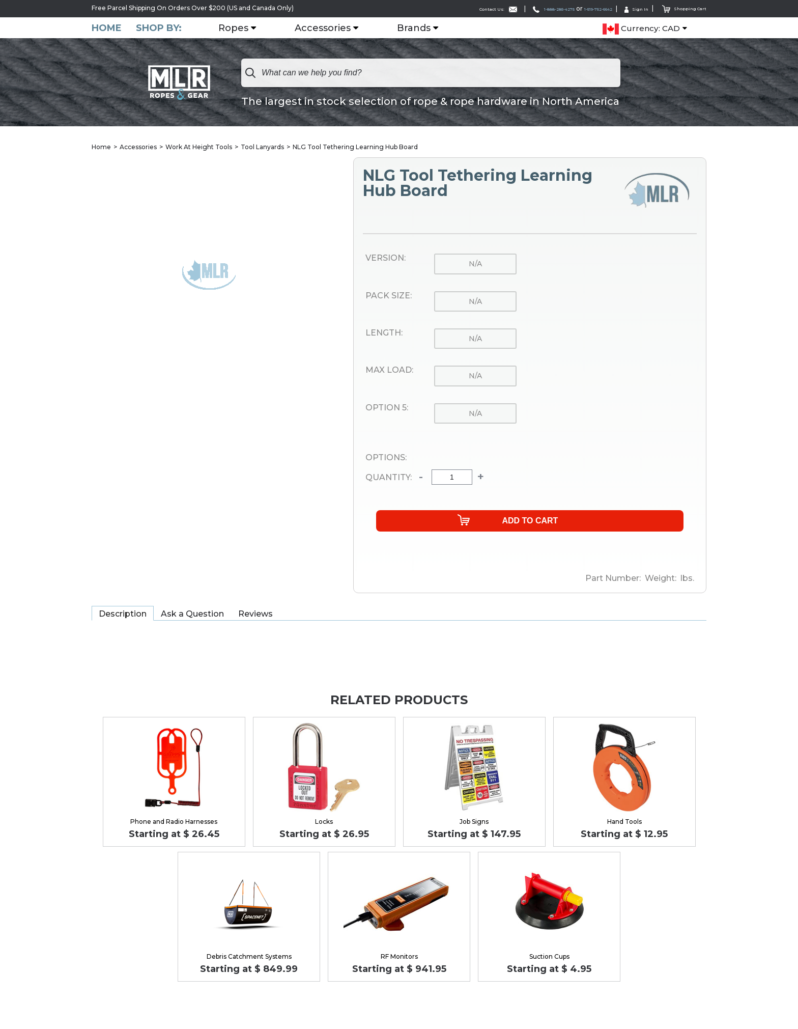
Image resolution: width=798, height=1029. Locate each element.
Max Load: (389, 371)
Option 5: (386, 408)
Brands (420, 28)
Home (107, 28)
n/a (475, 264)
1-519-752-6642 (573, 8)
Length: (384, 333)
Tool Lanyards (262, 147)
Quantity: (388, 478)
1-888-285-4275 (509, 8)
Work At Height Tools (198, 147)
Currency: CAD (641, 28)
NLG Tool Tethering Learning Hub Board (355, 147)
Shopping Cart (678, 8)
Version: (385, 259)
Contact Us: (439, 8)
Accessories (329, 28)
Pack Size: (388, 296)
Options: (386, 458)
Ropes (239, 28)
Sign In (623, 8)
